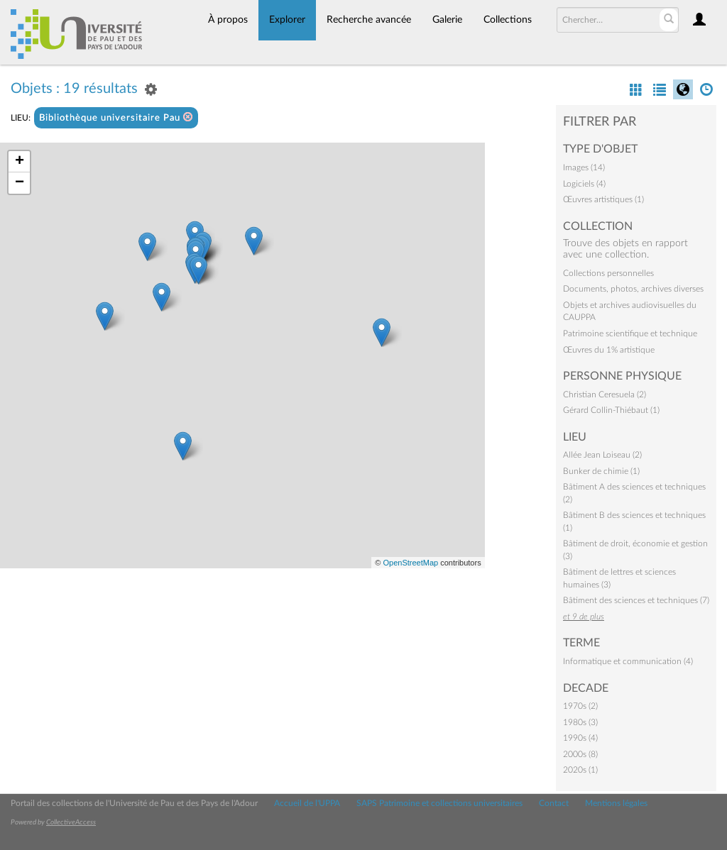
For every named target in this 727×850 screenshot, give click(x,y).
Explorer (287, 20)
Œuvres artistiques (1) (603, 199)
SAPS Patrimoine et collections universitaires (439, 803)
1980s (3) (580, 722)
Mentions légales (616, 803)
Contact (554, 803)
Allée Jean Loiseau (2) (602, 455)
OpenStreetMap (410, 562)
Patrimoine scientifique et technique (630, 333)
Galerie (447, 20)
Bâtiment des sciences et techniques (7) (636, 600)
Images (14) (584, 167)
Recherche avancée (369, 20)
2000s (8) (580, 754)
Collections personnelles (608, 273)
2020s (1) (580, 770)
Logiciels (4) (584, 184)
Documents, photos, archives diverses (633, 289)
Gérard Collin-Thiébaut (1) (611, 410)
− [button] (19, 183)
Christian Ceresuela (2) (604, 394)
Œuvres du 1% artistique (609, 350)
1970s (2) (580, 706)
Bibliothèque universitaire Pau (116, 117)
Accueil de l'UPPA (307, 803)
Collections (507, 20)
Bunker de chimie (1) (601, 471)
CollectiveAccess (71, 822)
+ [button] (19, 161)
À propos (228, 20)
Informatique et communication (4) (628, 661)
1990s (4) (580, 738)
